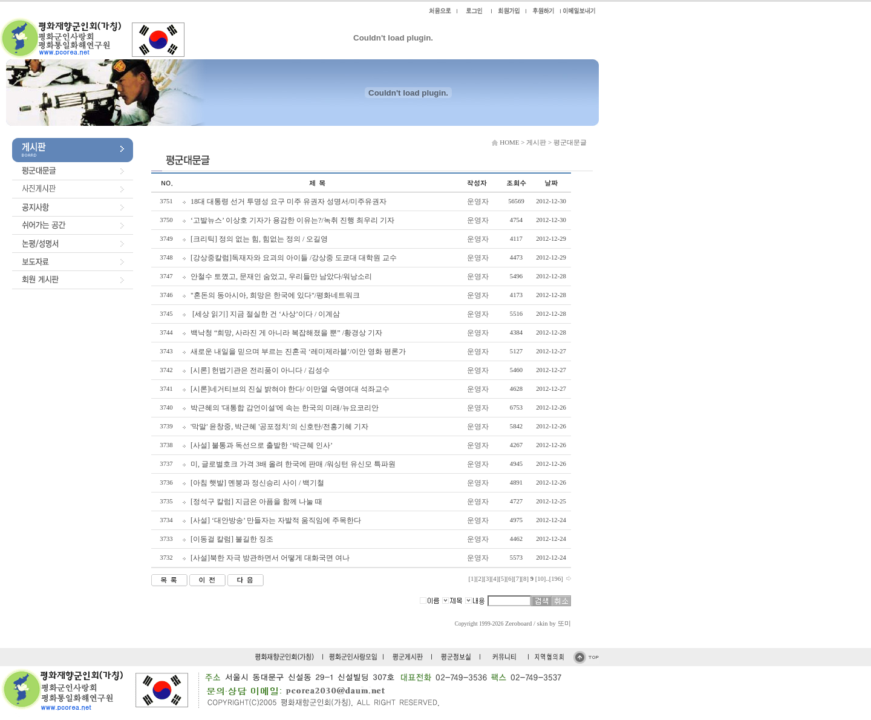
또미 (564, 623)
